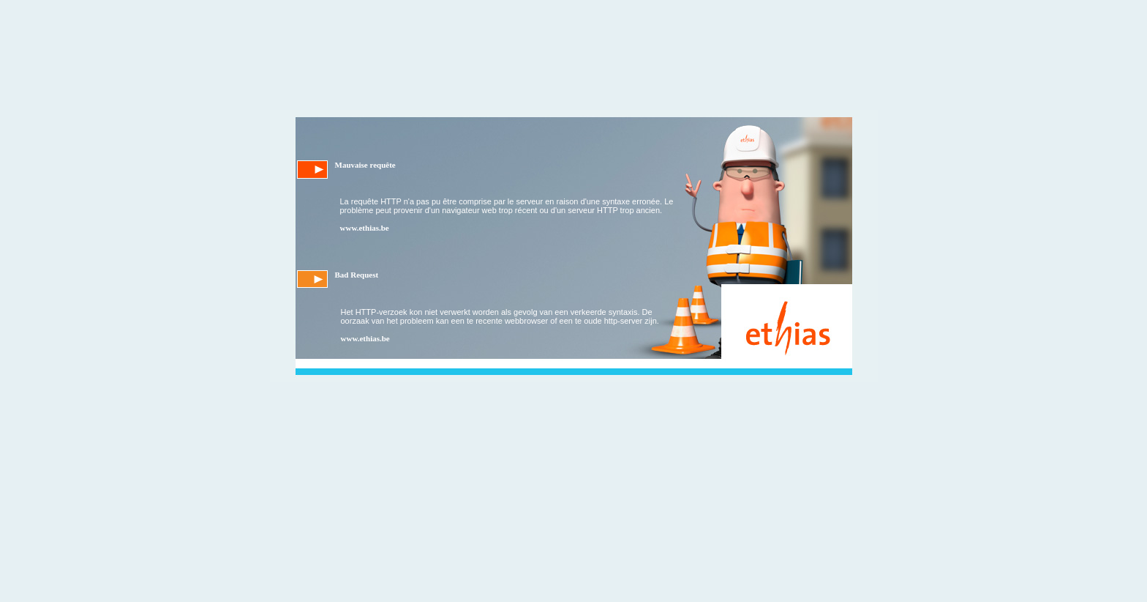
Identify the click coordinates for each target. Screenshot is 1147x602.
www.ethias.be (364, 227)
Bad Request (357, 274)
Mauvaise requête (365, 164)
